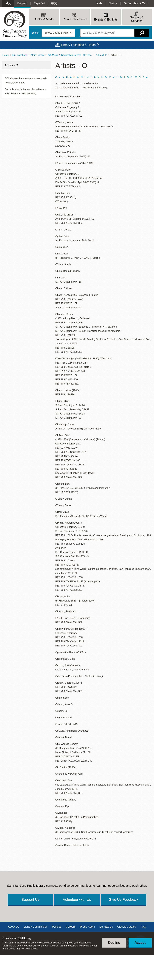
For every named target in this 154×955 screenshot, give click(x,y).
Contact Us (106, 926)
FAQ (143, 926)
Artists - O (11, 65)
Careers (70, 926)
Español (39, 3)
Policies (56, 926)
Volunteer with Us (77, 899)
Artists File (101, 55)
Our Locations (19, 55)
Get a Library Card (135, 3)
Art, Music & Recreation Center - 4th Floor (70, 55)
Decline (114, 942)
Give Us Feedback (123, 899)
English (22, 3)
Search (35, 33)
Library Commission (36, 926)
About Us (13, 926)
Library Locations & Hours (78, 44)
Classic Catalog (126, 926)
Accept (140, 942)
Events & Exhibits (106, 19)
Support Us (30, 899)
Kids (99, 3)
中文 (54, 3)
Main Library (37, 55)
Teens (113, 3)
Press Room (87, 926)
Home (5, 55)
